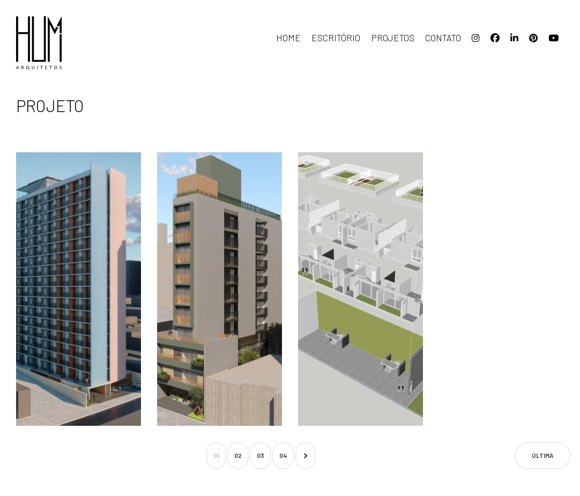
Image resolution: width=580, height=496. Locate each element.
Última (543, 455)
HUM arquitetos (69, 43)
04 (283, 455)
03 (260, 455)
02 (238, 455)
